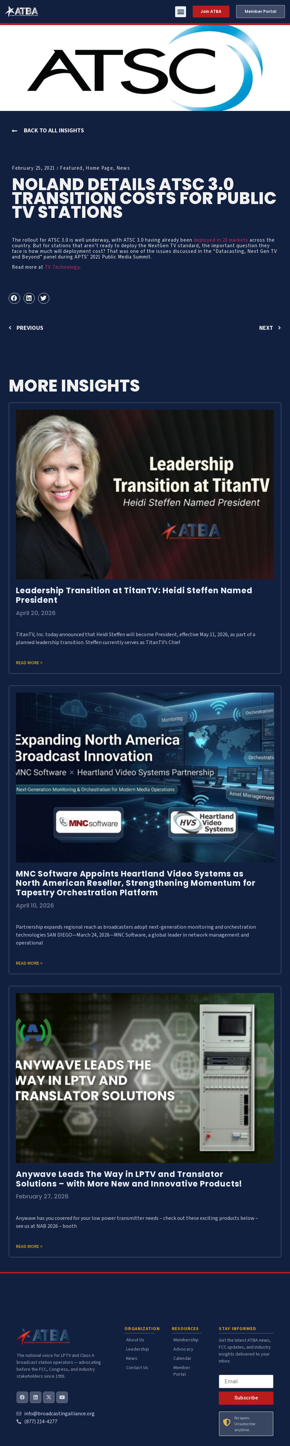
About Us (135, 1340)
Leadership (137, 1349)
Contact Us (137, 1367)
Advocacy (183, 1349)
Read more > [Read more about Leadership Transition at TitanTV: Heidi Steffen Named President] (29, 663)
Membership (186, 1340)
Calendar (182, 1358)
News (123, 168)
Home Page (99, 168)
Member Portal (181, 1371)
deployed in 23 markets (221, 240)
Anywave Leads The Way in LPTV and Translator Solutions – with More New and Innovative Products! (129, 1179)
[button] (180, 11)
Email (225, 1372)
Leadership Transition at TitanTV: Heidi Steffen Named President (134, 595)
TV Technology (62, 267)
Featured (71, 168)
